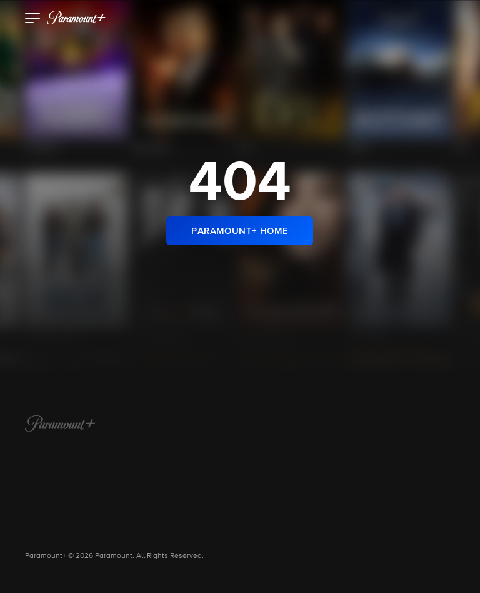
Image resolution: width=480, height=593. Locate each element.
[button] (33, 19)
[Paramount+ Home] (60, 424)
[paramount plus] (76, 17)
